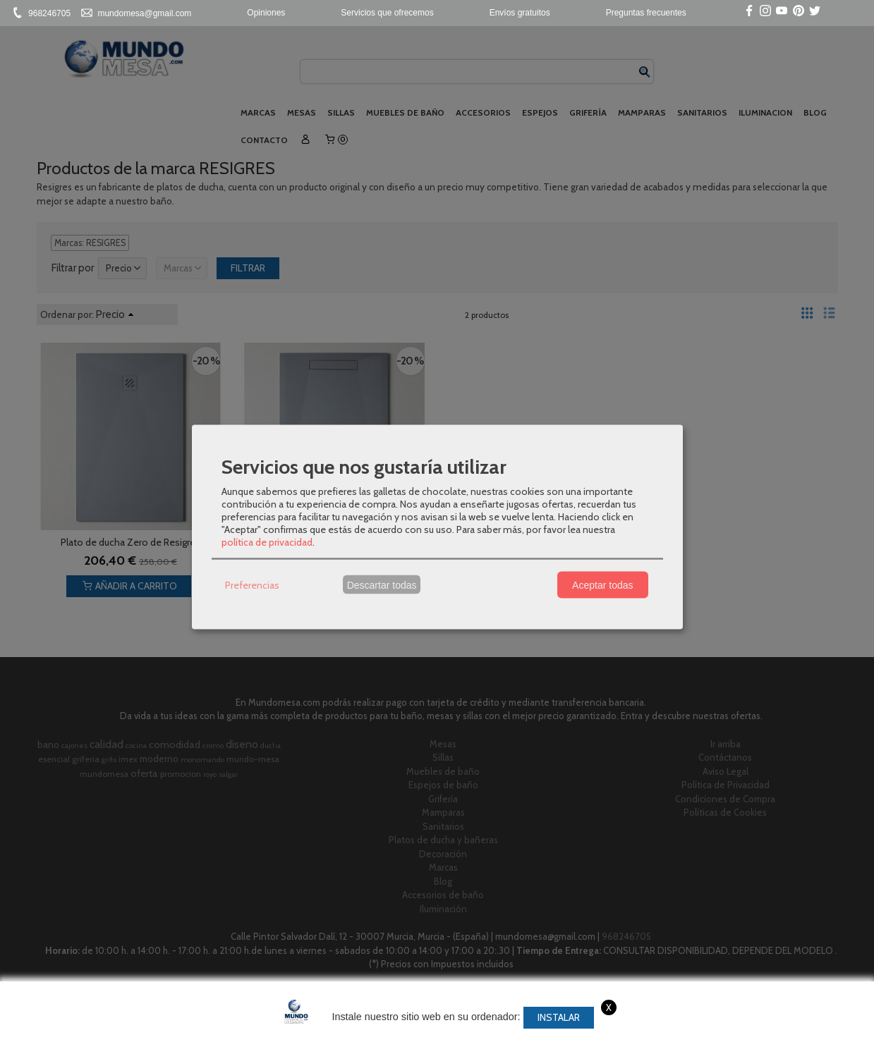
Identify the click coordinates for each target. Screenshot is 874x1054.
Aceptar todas (602, 584)
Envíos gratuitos (520, 13)
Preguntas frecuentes (646, 13)
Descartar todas (382, 584)
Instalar (559, 1017)
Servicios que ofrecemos (387, 13)
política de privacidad (266, 542)
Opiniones (266, 13)
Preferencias (252, 584)
